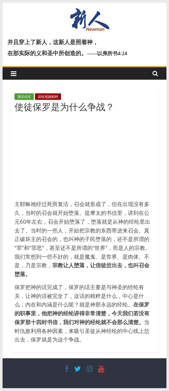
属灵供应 (24, 96)
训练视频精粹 (48, 96)
